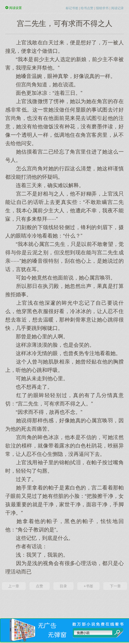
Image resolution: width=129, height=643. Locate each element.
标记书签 (72, 8)
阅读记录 (117, 8)
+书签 (88, 586)
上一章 (13, 586)
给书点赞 (87, 8)
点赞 (39, 586)
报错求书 (102, 8)
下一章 (115, 586)
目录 (63, 586)
